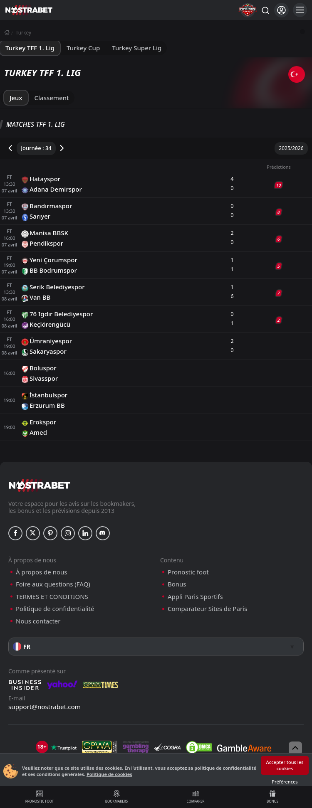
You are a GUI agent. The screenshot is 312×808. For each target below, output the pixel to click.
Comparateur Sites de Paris (207, 609)
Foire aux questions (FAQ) (53, 584)
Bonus (272, 796)
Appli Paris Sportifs (195, 597)
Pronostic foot (39, 796)
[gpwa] (99, 747)
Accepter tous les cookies (285, 765)
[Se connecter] (281, 10)
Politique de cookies (109, 774)
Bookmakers (116, 796)
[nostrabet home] (39, 485)
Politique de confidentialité (55, 609)
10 (279, 185)
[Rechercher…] (265, 10)
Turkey (24, 32)
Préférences (284, 781)
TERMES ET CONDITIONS (52, 597)
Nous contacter (38, 621)
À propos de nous (41, 572)
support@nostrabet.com (44, 706)
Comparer (195, 796)
